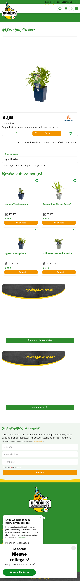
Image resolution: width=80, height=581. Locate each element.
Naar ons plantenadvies (40, 340)
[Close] (73, 548)
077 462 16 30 (49, 5)
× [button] (40, 518)
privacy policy (38, 441)
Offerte (71, 8)
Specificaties (11, 159)
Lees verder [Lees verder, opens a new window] (21, 538)
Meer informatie (40, 407)
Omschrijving (11, 154)
